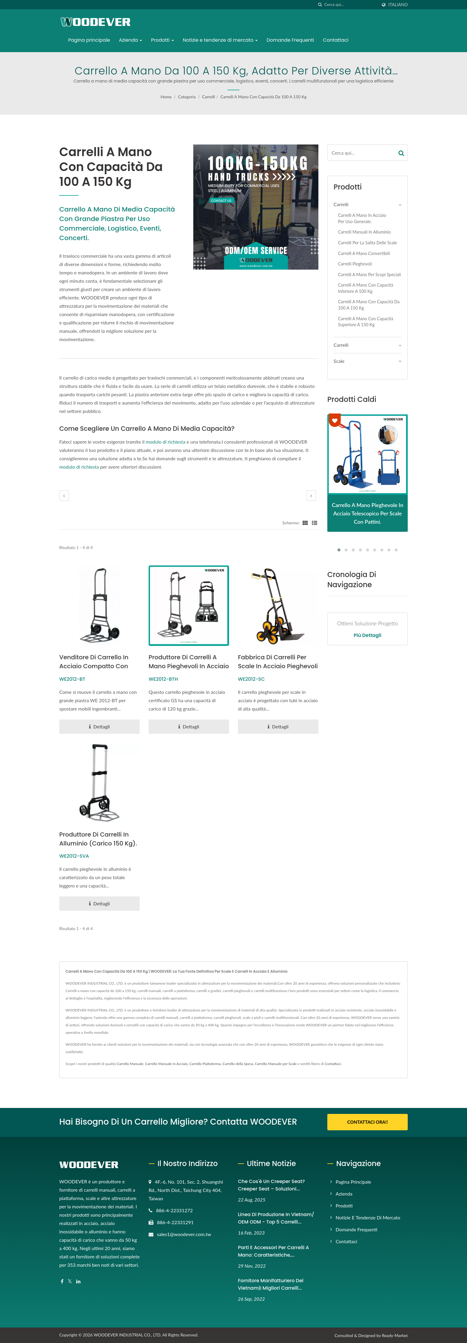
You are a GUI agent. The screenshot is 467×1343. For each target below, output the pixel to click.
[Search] (350, 4)
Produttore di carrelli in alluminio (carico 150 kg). (95, 843)
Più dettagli (368, 635)
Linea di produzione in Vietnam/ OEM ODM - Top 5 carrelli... (276, 1218)
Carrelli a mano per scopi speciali (369, 274)
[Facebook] (62, 1281)
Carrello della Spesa (237, 1064)
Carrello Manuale (130, 1064)
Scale (339, 361)
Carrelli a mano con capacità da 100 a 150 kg (263, 96)
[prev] (64, 495)
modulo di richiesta (165, 441)
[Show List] (314, 522)
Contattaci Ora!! (367, 1122)
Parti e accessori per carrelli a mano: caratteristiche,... (273, 1251)
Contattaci (335, 40)
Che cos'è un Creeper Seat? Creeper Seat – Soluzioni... (271, 1185)
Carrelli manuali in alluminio (364, 231)
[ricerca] (319, 4)
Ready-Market (395, 1335)
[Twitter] (70, 1281)
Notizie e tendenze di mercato (220, 40)
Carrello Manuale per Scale (276, 1064)
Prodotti (162, 40)
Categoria (187, 96)
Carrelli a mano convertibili (364, 253)
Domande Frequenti (290, 40)
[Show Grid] (305, 522)
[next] (311, 495)
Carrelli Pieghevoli (355, 263)
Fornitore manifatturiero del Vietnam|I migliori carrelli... (270, 1284)
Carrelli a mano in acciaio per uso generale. (362, 218)
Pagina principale (89, 40)
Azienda (130, 40)
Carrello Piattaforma (205, 1064)
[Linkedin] (78, 1281)
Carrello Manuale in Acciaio (166, 1064)
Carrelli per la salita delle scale (367, 242)
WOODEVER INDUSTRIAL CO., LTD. (127, 1334)
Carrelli (208, 96)
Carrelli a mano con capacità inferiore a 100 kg (365, 288)
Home (166, 96)
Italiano (398, 4)
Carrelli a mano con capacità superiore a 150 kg (365, 321)
